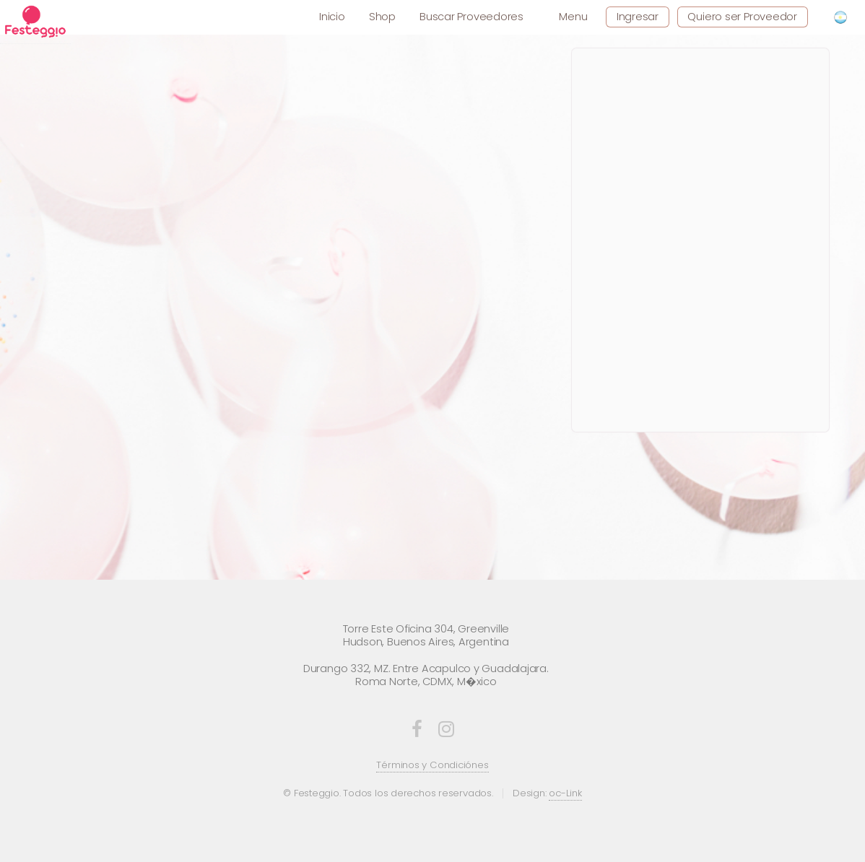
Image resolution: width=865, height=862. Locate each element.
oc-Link (565, 793)
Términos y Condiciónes (432, 765)
